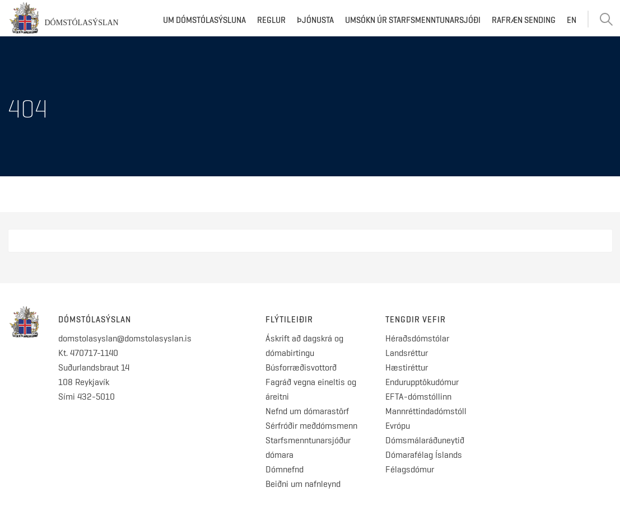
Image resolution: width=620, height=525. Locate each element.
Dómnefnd (284, 469)
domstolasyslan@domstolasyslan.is (125, 338)
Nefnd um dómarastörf (307, 411)
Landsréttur (406, 353)
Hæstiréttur (406, 367)
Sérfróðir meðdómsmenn (311, 426)
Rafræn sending (524, 20)
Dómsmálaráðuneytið (424, 440)
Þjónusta (315, 20)
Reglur (271, 20)
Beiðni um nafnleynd (303, 484)
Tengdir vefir (415, 319)
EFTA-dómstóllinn (418, 396)
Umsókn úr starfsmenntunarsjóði (413, 20)
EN (571, 20)
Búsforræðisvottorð (301, 367)
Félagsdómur (409, 469)
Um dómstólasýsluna (204, 20)
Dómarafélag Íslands (423, 455)
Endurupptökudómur (422, 382)
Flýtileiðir (289, 319)
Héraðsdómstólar (417, 338)
